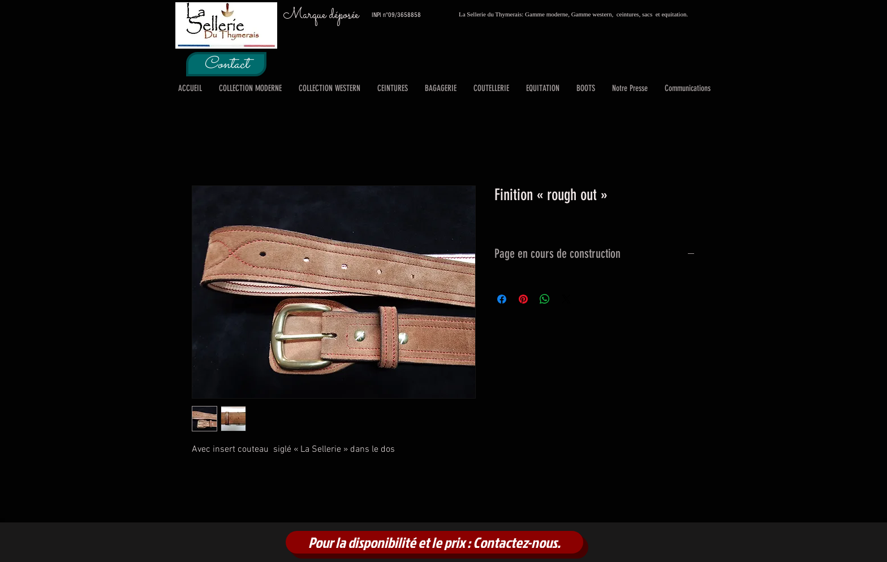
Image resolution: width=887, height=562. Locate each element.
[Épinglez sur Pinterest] (523, 299)
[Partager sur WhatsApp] (545, 299)
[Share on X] (566, 299)
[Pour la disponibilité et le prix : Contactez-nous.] (434, 542)
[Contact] (226, 64)
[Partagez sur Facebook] (502, 299)
